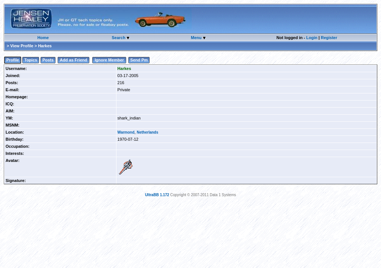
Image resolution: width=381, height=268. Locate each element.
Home (43, 37)
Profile (12, 60)
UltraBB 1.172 (157, 195)
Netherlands (147, 132)
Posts (48, 60)
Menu (197, 37)
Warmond (126, 132)
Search (119, 37)
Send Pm (139, 60)
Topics (30, 60)
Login (311, 37)
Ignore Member (109, 60)
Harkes (124, 68)
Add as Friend (73, 60)
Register (329, 37)
